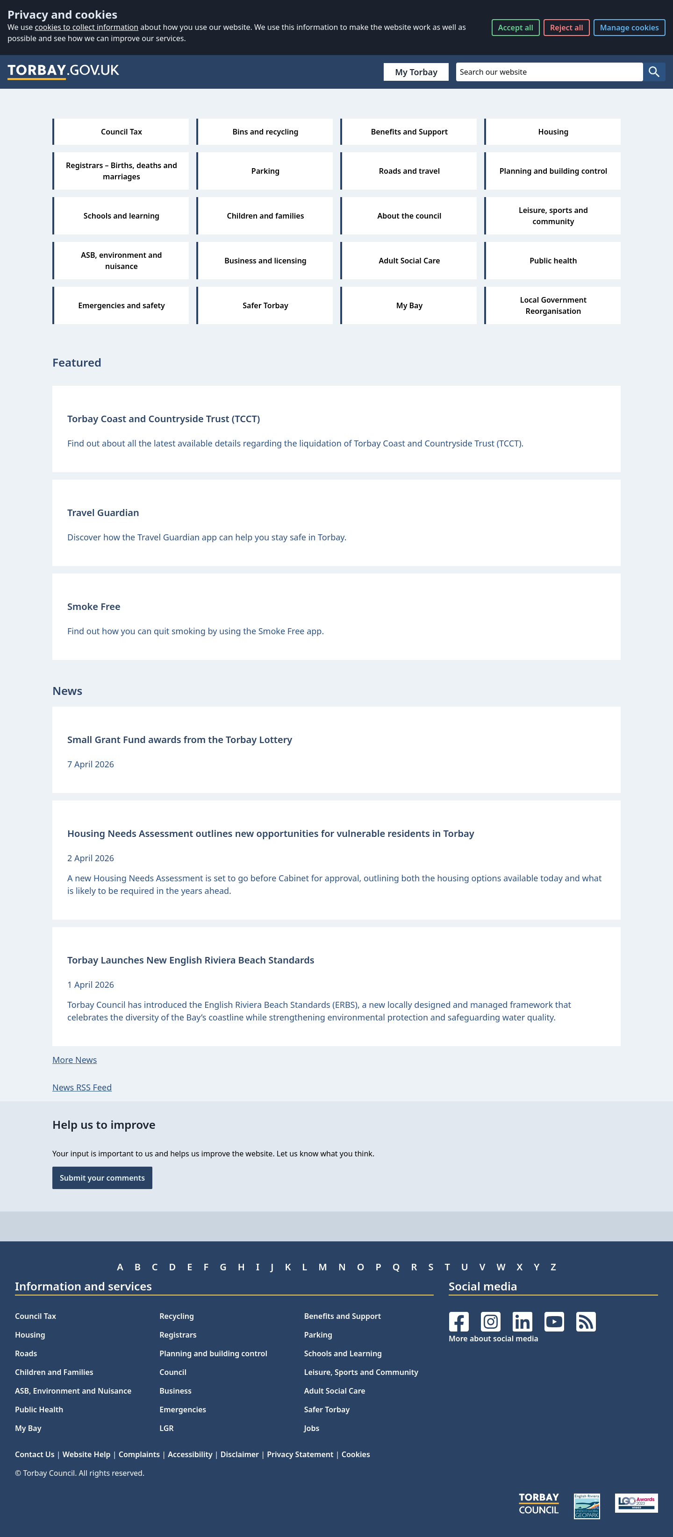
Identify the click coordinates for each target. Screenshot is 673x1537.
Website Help (87, 1454)
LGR (166, 1428)
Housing (30, 1335)
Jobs (312, 1428)
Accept (515, 27)
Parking (318, 1335)
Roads (26, 1353)
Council (172, 1372)
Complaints (139, 1454)
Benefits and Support (342, 1316)
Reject (566, 27)
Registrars (177, 1335)
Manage (629, 27)
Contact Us (35, 1454)
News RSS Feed (82, 1087)
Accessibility (190, 1454)
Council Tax (35, 1316)
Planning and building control (213, 1353)
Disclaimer (240, 1454)
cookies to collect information (86, 27)
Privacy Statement (300, 1454)
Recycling (176, 1316)
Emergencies (182, 1409)
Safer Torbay (327, 1409)
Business (175, 1391)
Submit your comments (102, 1178)
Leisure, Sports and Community (361, 1372)
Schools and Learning (343, 1353)
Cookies (356, 1454)
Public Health (39, 1409)
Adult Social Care (334, 1391)
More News (74, 1059)
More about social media (493, 1338)
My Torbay (416, 72)
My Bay (28, 1428)
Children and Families (54, 1372)
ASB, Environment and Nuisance (73, 1391)
